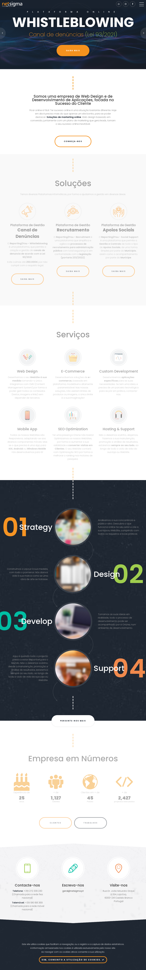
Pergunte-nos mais (73, 721)
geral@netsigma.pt (73, 891)
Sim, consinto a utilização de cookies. (73, 959)
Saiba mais (73, 50)
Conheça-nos (73, 141)
